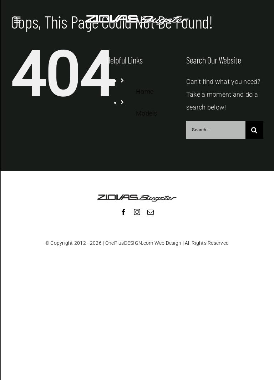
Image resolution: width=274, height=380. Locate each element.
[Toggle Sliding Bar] (17, 20)
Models (146, 113)
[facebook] (123, 212)
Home (144, 91)
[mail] (150, 212)
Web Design (168, 243)
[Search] (254, 130)
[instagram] (137, 212)
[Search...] (215, 130)
